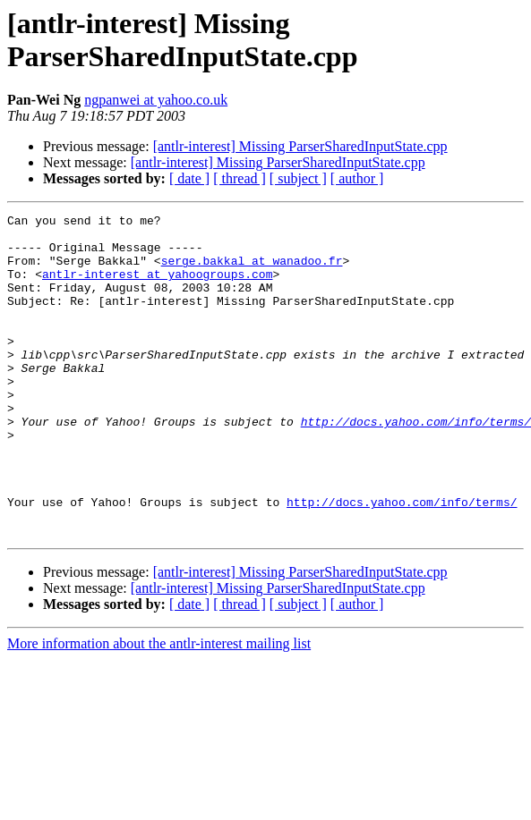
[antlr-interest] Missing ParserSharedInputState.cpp (300, 146)
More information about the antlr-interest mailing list (159, 707)
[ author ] (357, 178)
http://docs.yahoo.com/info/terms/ (402, 561)
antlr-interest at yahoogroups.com (157, 287)
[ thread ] (239, 178)
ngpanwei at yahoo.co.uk (155, 99)
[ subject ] (298, 178)
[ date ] (189, 178)
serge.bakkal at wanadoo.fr (252, 271)
